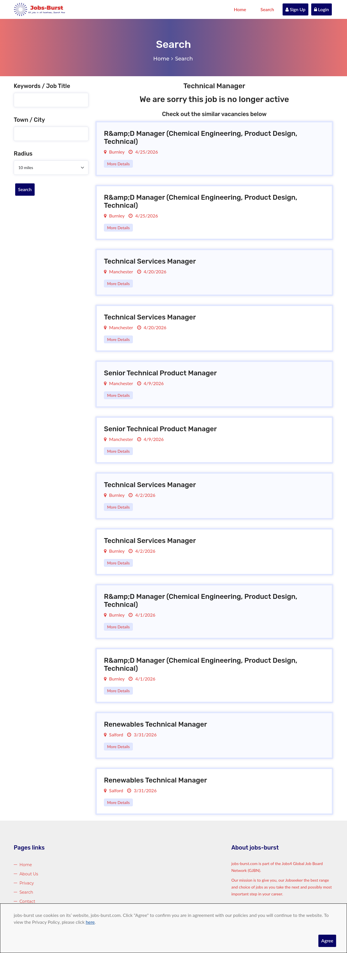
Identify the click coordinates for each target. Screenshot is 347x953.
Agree (327, 940)
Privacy (26, 883)
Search (267, 9)
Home (240, 9)
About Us (28, 873)
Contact (27, 901)
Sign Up (295, 9)
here (90, 922)
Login (321, 9)
